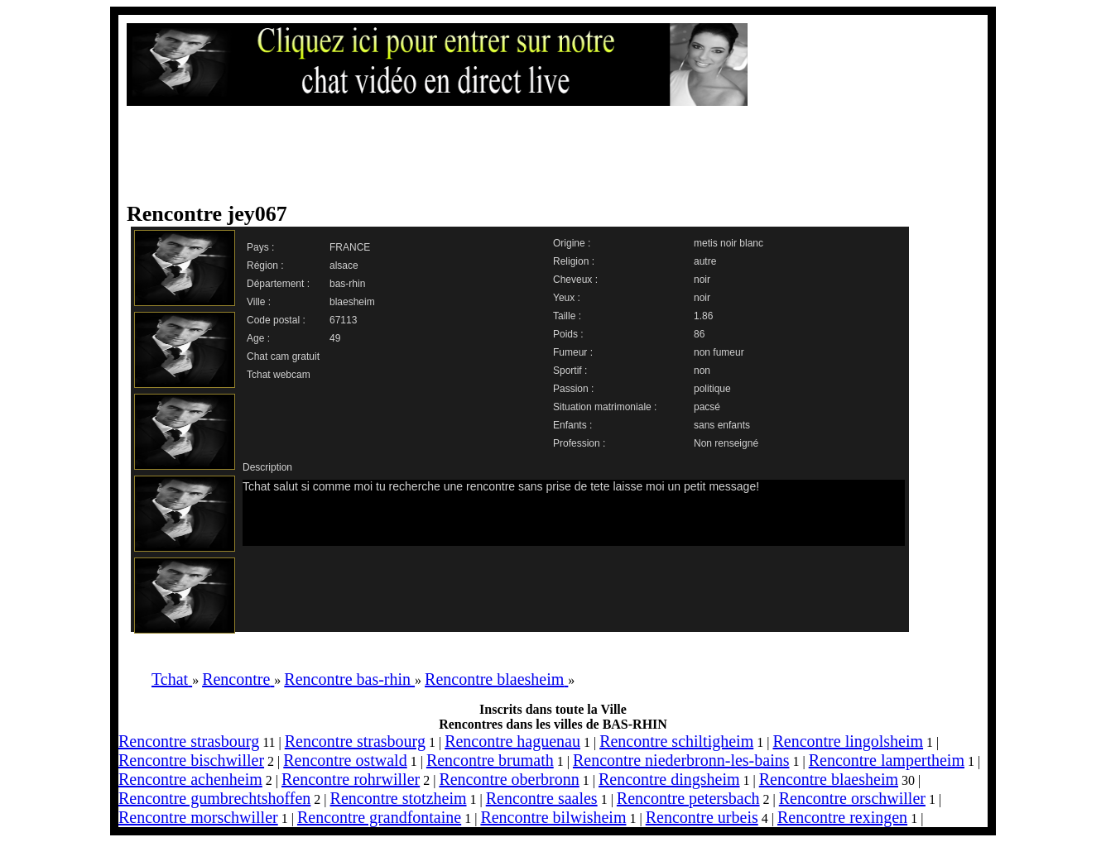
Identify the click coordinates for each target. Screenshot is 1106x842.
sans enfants (722, 425)
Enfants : (572, 425)
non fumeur (719, 352)
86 (699, 334)
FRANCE (349, 247)
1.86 (703, 316)
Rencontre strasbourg (188, 741)
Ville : (259, 302)
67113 (343, 320)
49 (334, 338)
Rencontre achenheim (190, 779)
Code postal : (276, 320)
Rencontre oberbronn (509, 779)
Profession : (579, 443)
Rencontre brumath (490, 760)
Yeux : (566, 298)
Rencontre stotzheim (398, 798)
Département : (278, 283)
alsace (343, 265)
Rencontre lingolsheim (847, 741)
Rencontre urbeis (702, 817)
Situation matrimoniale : (604, 407)
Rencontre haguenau (512, 741)
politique (712, 389)
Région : (265, 265)
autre (705, 261)
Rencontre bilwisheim (553, 817)
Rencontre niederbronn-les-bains (681, 760)
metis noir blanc (728, 243)
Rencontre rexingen (842, 817)
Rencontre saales (542, 798)
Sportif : (570, 370)
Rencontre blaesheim (828, 779)
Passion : (573, 389)
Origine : (571, 243)
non (702, 370)
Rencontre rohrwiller (350, 779)
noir (702, 279)
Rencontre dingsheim (669, 779)
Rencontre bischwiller (191, 760)
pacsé (707, 407)
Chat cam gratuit (283, 356)
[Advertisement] (536, 154)
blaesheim (352, 302)
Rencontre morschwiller (198, 817)
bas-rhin (347, 283)
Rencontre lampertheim (886, 760)
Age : (258, 338)
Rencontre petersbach (688, 798)
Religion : (573, 261)
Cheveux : (575, 279)
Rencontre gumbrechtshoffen (214, 798)
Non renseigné (726, 443)
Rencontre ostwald (344, 760)
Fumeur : (573, 352)
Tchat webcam (278, 374)
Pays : (260, 247)
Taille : (567, 316)
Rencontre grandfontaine (379, 817)
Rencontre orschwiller (852, 798)
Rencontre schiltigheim (676, 741)
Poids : (568, 334)
